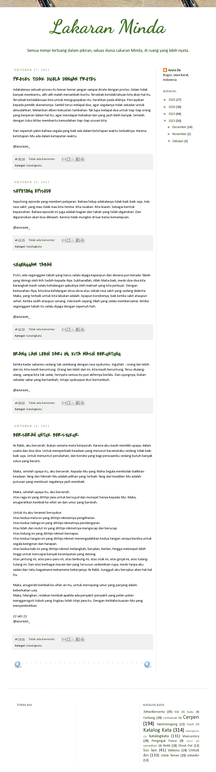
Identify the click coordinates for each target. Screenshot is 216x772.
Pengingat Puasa (164, 741)
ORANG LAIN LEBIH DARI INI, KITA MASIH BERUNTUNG (66, 354)
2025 (172, 100)
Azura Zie (174, 70)
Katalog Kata (157, 730)
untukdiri (193, 755)
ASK (176, 712)
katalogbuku (192, 731)
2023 (172, 114)
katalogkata (34, 165)
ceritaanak (170, 718)
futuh (190, 724)
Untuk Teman (170, 755)
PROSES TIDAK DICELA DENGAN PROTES (54, 79)
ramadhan (150, 745)
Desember (179, 127)
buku (190, 712)
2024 (172, 107)
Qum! (189, 741)
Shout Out (185, 746)
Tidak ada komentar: (42, 159)
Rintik (166, 746)
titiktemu (174, 750)
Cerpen (191, 717)
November (179, 134)
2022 (172, 121)
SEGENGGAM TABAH (32, 264)
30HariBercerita (154, 712)
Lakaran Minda (108, 26)
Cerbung (149, 718)
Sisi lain (150, 750)
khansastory (191, 736)
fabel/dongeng (167, 724)
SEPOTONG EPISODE (32, 191)
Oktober (178, 141)
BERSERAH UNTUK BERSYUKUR (46, 435)
